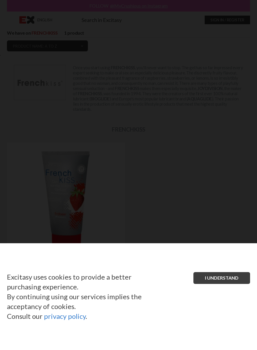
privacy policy (65, 316)
